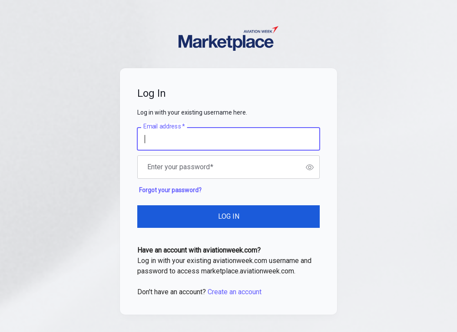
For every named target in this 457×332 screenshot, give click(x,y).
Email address (164, 126)
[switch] (309, 167)
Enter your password (180, 167)
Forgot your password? (170, 190)
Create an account (235, 292)
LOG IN (228, 216)
